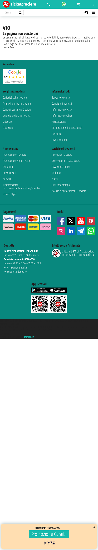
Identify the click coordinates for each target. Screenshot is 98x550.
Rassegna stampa (61, 185)
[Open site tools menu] (93, 4)
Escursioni (8, 127)
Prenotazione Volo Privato (16, 160)
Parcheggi (57, 133)
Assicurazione (59, 121)
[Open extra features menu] (13, 12)
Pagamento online (61, 166)
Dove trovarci (9, 172)
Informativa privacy (62, 109)
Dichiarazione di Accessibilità (67, 127)
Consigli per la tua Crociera (17, 109)
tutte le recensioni (14, 81)
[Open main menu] (93, 13)
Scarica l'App (9, 194)
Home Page (8, 47)
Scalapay (56, 172)
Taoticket (29, 337)
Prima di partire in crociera (17, 103)
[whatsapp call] (64, 4)
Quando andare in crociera (17, 115)
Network (7, 179)
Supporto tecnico (61, 97)
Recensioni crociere (62, 154)
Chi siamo (8, 166)
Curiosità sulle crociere (15, 97)
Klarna (55, 179)
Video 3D (7, 121)
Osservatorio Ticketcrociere (66, 160)
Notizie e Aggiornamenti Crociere (69, 191)
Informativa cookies (62, 115)
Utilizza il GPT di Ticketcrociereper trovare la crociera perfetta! (73, 253)
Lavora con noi (59, 140)
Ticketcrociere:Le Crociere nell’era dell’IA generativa (22, 186)
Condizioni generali (62, 103)
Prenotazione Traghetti (15, 154)
